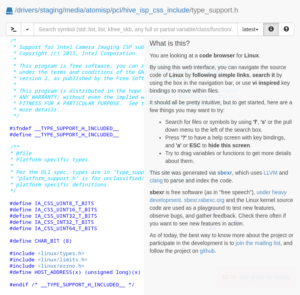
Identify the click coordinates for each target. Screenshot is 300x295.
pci (116, 10)
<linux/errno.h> (61, 265)
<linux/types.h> (61, 253)
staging (51, 10)
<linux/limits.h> (63, 259)
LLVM (271, 173)
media (74, 10)
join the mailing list (258, 243)
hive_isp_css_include (156, 10)
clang (156, 180)
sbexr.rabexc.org (204, 200)
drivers (27, 10)
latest (251, 29)
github (207, 251)
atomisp (98, 10)
